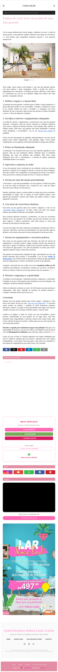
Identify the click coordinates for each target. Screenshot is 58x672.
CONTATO (48, 639)
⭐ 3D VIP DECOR (29, 429)
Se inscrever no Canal (29, 518)
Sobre (20, 664)
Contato (27, 664)
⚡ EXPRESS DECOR (29, 438)
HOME (8, 639)
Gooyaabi (42, 668)
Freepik (31, 80)
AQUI (51, 270)
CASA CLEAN (29, 6)
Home (13, 664)
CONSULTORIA (18, 639)
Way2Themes (27, 668)
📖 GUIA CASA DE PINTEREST (29, 448)
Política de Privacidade (40, 664)
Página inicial (7, 12)
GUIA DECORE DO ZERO (34, 639)
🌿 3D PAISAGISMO (29, 434)
